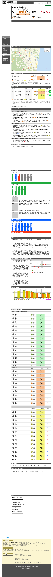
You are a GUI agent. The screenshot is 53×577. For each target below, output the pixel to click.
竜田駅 (4, 48)
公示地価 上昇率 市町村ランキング (18, 504)
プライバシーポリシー (37, 562)
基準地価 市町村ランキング (16, 506)
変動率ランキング (36, 16)
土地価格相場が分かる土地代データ (26, 568)
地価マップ (4, 39)
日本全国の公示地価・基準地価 (17, 500)
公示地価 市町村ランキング (16, 502)
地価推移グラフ (5, 42)
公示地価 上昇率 (5, 58)
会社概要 (29, 562)
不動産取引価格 (5, 44)
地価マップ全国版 (15, 509)
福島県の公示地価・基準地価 (17, 497)
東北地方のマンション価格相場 (17, 513)
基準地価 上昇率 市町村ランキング (18, 507)
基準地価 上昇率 (5, 60)
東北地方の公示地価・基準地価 (17, 499)
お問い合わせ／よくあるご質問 (20, 562)
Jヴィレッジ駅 (5, 50)
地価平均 (4, 38)
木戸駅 (4, 49)
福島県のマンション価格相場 (17, 511)
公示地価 (12, 542)
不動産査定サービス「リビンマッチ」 (29, 550)
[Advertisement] (6, 20)
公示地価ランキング (16, 16)
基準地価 (4, 59)
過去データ (4, 43)
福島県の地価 (5, 53)
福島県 (14, 7)
